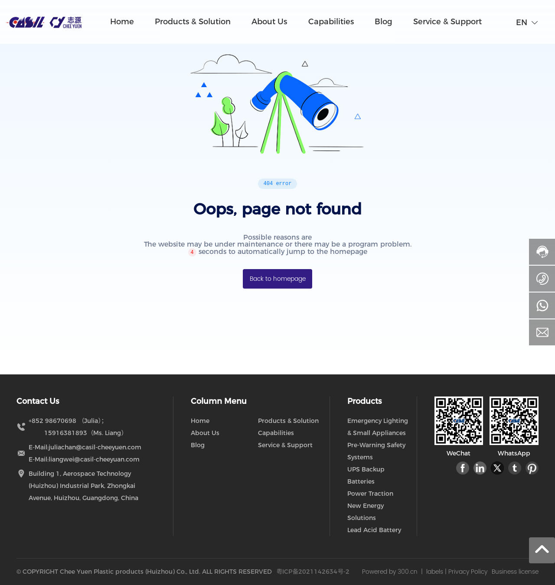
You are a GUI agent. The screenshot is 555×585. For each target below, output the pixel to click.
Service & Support (285, 445)
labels (434, 572)
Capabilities (276, 433)
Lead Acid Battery (374, 530)
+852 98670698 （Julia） (65, 421)
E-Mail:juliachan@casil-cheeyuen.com (85, 447)
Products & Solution (288, 421)
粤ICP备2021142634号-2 (312, 571)
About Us (205, 433)
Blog (198, 445)
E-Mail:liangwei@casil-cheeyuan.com (84, 459)
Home (200, 421)
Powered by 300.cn (390, 572)
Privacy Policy (467, 572)
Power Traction (370, 493)
